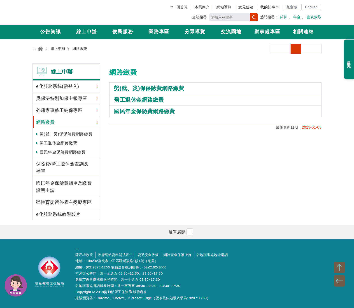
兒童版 (292, 7)
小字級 (296, 49)
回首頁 (182, 7)
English (311, 7)
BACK (339, 281)
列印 (285, 49)
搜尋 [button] (254, 17)
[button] (177, 232)
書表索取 (314, 17)
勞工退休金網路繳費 (58, 143)
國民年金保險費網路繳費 (63, 152)
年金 (297, 17)
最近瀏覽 (349, 59)
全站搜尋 (199, 17)
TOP (339, 267)
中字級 (306, 49)
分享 (275, 49)
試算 (283, 17)
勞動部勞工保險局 (59, 12)
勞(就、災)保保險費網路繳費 (66, 134)
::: (171, 7)
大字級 (316, 49)
